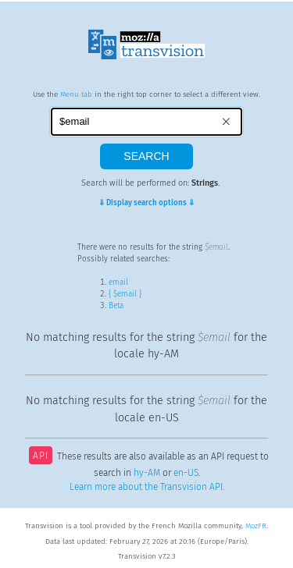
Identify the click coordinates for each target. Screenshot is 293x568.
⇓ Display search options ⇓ (146, 203)
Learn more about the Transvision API (146, 486)
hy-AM (147, 472)
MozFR (255, 526)
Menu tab (76, 94)
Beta (116, 306)
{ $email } (125, 294)
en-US (185, 472)
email (118, 282)
